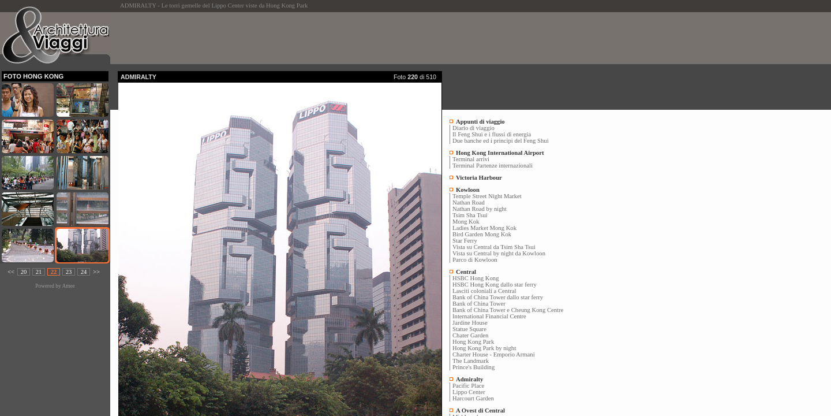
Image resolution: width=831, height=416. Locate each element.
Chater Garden (470, 335)
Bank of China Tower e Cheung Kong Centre (507, 310)
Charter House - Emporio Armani (493, 354)
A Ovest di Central (480, 410)
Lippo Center (468, 392)
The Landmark (470, 361)
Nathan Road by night (479, 209)
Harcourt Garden (473, 398)
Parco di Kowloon (474, 260)
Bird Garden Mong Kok (481, 234)
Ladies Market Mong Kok (484, 228)
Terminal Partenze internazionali (492, 165)
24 (84, 272)
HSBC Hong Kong (475, 278)
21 (39, 272)
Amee (68, 286)
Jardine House (470, 323)
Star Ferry (464, 240)
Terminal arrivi (470, 159)
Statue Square (469, 329)
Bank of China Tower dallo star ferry (497, 297)
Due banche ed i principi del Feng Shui (500, 141)
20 (24, 272)
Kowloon (468, 190)
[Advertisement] (328, 38)
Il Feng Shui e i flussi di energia (491, 134)
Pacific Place (468, 385)
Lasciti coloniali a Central (484, 291)
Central (466, 272)
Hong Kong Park (473, 342)
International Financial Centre (489, 316)
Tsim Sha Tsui (469, 215)
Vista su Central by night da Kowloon (498, 253)
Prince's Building (473, 367)
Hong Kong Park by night (484, 348)
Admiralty (469, 379)
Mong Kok (465, 221)
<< (11, 272)
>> (96, 272)
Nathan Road (468, 202)
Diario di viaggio (473, 128)
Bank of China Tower (479, 303)
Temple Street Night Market (487, 196)
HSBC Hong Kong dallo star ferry (494, 284)
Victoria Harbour (479, 177)
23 (69, 272)
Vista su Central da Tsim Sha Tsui (494, 247)
